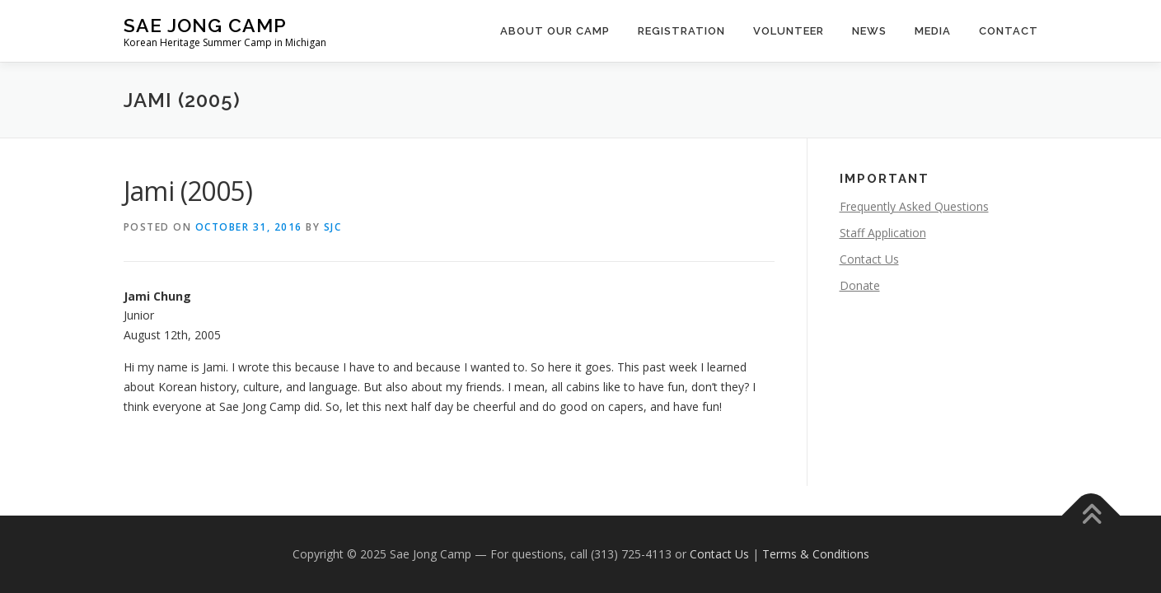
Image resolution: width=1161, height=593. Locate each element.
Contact (1008, 31)
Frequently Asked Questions (914, 206)
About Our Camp (555, 31)
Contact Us (869, 259)
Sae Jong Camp (205, 25)
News (869, 31)
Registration (681, 31)
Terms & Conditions (815, 554)
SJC (333, 227)
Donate (860, 285)
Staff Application (883, 232)
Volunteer (788, 31)
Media (933, 31)
